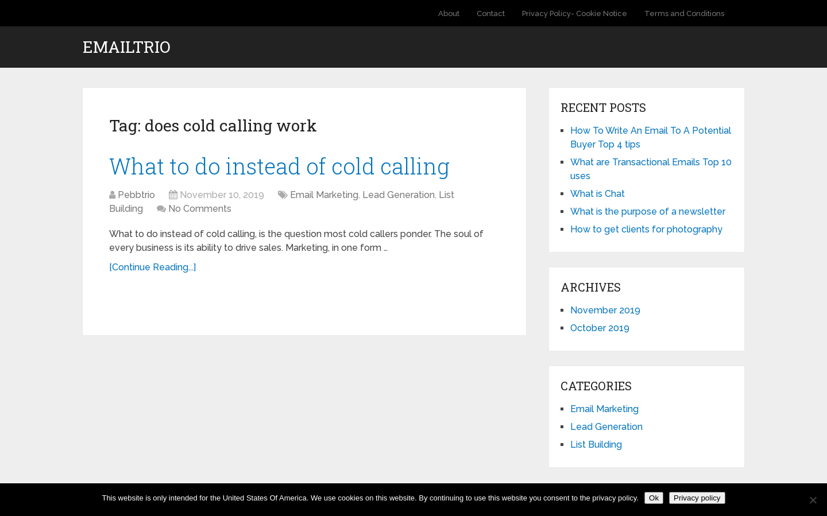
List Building (596, 444)
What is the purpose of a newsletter (647, 211)
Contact (491, 13)
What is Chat (597, 193)
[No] (812, 500)
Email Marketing (324, 194)
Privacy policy (697, 498)
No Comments (199, 208)
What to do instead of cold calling (279, 166)
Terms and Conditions (684, 13)
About (448, 13)
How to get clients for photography (646, 229)
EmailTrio (127, 47)
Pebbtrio (136, 194)
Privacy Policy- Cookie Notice (574, 13)
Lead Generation (398, 194)
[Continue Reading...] (152, 267)
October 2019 (599, 328)
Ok (654, 498)
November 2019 (605, 310)
